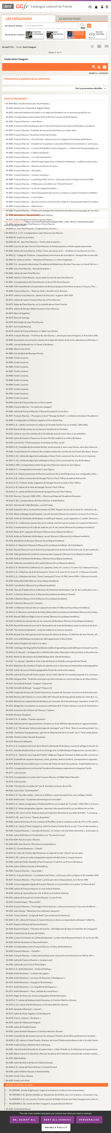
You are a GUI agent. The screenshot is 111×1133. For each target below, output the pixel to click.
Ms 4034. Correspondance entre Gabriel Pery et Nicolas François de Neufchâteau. (42, 117)
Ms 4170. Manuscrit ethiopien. (19, 741)
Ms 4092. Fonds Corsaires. (17, 393)
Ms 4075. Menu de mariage (17, 317)
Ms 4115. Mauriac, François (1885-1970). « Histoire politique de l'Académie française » (43, 496)
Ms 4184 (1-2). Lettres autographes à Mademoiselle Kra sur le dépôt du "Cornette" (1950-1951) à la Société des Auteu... (53, 803)
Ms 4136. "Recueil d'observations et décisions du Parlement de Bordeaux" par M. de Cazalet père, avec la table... (53, 589)
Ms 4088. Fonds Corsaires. (17, 375)
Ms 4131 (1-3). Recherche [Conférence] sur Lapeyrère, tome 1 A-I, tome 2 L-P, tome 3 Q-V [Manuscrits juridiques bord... (53, 567)
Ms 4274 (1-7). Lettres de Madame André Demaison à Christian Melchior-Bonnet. (41, 1000)
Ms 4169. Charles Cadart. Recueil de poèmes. (26, 737)
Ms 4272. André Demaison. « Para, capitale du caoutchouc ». (32, 991)
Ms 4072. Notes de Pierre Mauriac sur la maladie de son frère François (36, 304)
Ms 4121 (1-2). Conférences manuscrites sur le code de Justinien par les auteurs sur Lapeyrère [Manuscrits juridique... (53, 522)
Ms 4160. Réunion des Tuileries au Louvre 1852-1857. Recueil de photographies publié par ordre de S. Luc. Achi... (53, 696)
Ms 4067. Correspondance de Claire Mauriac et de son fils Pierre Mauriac (38, 282)
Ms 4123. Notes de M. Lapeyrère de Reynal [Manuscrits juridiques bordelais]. (39, 531)
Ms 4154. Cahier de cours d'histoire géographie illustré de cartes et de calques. (40, 670)
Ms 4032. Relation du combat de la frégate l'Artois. (28, 108)
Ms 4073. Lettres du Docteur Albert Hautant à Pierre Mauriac (32, 308)
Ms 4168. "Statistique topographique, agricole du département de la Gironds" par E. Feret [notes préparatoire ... (53, 732)
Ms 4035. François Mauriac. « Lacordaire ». (24, 121)
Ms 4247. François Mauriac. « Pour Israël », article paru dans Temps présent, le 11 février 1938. (47, 879)
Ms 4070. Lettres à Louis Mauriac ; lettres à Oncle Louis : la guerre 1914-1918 (39, 295)
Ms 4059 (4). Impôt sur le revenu (20, 237)
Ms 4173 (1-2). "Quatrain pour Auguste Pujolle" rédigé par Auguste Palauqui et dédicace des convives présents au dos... (53, 754)
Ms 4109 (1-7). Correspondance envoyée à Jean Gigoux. (30, 469)
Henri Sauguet (29, 47)
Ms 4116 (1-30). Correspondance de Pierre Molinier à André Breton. (35, 500)
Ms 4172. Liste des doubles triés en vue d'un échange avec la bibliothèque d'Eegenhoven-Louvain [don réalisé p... (53, 750)
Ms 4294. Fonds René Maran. (18, 1109)
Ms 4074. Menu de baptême (18, 313)
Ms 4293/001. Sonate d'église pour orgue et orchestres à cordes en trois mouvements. (46, 1090)
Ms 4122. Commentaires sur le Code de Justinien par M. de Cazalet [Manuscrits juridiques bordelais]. (50, 527)
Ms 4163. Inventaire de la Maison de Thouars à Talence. (30, 710)
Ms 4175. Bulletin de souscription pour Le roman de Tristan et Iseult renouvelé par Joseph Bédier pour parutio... (53, 763)
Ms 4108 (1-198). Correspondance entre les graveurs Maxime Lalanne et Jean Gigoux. (43, 464)
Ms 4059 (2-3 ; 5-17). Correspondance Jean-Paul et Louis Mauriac (34, 233)
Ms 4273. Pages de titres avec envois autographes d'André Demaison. (36, 995)
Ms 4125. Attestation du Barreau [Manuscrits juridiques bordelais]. (35, 540)
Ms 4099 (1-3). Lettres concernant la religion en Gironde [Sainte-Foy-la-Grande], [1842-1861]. (47, 424)
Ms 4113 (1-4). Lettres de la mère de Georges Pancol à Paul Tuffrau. (35, 487)
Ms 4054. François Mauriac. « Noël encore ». (25, 206)
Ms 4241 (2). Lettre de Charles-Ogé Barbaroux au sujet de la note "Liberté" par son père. (44, 853)
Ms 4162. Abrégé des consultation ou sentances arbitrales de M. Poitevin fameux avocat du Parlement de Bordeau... (53, 705)
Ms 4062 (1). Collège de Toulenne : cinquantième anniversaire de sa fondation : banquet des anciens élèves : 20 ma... (53, 255)
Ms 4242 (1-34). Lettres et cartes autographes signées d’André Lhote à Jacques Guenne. (44, 857)
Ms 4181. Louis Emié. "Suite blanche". (22, 790)
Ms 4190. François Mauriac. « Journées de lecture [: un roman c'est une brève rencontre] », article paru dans (53, 830)
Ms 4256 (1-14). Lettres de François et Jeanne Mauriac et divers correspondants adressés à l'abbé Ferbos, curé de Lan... (52, 919)
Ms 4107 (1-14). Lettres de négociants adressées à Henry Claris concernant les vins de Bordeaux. (48, 460)
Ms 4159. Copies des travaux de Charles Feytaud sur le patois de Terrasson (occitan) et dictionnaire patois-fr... (53, 692)
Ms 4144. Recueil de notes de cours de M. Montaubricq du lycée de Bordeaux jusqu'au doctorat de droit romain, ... (53, 625)
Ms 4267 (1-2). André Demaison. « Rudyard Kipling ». (29, 969)
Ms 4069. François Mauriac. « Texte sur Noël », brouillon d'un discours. (37, 291)
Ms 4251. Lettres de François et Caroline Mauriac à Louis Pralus (34, 897)
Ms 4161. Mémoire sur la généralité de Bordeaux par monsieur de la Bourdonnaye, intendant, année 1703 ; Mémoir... (53, 701)
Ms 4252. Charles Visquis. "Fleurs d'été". (23, 902)
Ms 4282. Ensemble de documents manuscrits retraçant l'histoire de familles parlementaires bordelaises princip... (52, 1035)
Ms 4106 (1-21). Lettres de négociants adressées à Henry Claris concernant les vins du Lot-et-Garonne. (51, 456)
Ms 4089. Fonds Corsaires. (17, 380)
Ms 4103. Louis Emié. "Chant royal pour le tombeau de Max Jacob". (35, 442)
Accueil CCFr (8, 47)
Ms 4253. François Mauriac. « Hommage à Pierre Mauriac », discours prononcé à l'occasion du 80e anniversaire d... (52, 906)
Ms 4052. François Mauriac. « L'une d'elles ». (25, 197)
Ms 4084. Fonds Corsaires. (17, 357)
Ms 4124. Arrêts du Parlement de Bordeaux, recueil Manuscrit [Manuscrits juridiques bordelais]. (48, 536)
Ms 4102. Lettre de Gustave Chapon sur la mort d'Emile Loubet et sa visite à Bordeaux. (44, 438)
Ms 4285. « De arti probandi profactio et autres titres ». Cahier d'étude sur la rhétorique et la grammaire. (52, 1049)
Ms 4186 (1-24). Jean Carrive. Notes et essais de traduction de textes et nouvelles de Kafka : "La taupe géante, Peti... (53, 812)
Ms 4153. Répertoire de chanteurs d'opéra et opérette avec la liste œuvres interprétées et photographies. (52, 665)
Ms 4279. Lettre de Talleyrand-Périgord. (23, 1022)
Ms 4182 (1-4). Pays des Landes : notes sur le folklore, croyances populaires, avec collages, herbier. (49, 795)
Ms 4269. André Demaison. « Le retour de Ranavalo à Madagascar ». (35, 977)
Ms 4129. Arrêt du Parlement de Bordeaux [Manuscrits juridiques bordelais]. (39, 558)
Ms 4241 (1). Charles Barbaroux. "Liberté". (24, 848)
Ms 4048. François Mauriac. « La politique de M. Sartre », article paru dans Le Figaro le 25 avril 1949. (50, 179)
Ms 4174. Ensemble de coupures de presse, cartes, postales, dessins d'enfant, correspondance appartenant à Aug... (53, 759)
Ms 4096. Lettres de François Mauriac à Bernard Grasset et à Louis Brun (37, 411)
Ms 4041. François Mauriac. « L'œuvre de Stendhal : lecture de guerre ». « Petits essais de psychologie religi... (53, 148)
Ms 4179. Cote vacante (16, 781)
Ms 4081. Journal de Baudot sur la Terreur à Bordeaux (29, 344)
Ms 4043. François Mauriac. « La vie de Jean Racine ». (29, 157)
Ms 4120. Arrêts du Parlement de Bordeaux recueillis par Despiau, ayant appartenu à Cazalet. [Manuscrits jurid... (53, 518)
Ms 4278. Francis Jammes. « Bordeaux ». (23, 1018)
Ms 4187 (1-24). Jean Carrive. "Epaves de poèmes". (28, 817)
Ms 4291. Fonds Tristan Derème (19, 1076)
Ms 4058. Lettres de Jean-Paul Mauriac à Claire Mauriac (30, 224)
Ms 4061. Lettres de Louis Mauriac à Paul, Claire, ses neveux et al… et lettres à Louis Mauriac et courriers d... (52, 250)
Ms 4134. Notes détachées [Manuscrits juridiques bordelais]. (32, 580)
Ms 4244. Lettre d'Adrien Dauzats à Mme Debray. (27, 866)
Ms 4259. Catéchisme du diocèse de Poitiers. (25, 933)
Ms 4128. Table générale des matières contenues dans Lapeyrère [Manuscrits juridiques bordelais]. (49, 554)
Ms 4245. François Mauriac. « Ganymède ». (24, 870)
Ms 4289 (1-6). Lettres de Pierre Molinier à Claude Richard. (31, 1067)
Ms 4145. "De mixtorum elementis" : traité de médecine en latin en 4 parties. (39, 630)
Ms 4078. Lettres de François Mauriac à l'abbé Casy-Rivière (32, 331)
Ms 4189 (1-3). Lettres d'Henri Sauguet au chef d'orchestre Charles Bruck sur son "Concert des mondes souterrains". (53, 826)
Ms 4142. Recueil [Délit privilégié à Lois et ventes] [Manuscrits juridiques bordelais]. (43, 616)
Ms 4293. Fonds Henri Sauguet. (19, 1085)
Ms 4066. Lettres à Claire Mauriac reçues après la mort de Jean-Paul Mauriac (40, 277)
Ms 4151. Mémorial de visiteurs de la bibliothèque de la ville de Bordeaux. (38, 656)
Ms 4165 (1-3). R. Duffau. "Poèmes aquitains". (26, 719)
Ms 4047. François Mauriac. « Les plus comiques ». (28, 175)
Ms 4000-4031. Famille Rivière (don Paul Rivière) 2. (28, 103)
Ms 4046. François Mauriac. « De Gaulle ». (24, 170)
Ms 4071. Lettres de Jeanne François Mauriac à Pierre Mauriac (33, 299)
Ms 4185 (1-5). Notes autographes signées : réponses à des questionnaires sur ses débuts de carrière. (50, 808)
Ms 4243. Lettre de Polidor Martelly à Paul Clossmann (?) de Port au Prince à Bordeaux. (44, 861)
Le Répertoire (70, 19)
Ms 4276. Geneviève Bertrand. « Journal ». (24, 1009)
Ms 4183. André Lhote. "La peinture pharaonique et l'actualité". (34, 799)
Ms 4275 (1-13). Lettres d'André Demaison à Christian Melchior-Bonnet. (37, 1004)
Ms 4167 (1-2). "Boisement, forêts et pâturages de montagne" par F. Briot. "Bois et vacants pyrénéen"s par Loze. (53, 728)
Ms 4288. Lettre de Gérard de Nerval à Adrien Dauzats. (29, 1062)
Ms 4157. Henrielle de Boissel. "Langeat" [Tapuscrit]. (29, 683)
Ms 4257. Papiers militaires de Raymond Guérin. (27, 924)
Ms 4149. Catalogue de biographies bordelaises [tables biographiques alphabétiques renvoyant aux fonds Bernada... (53, 647)
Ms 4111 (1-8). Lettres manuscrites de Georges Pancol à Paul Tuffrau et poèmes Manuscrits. (46, 478)
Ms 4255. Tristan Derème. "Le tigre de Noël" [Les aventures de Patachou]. (38, 915)
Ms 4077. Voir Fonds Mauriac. (19, 326)
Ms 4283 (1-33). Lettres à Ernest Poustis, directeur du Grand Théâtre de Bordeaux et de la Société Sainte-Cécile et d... (53, 1040)
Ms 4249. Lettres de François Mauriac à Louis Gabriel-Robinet (33, 888)
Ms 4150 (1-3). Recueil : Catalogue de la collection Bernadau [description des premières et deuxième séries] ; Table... (53, 652)
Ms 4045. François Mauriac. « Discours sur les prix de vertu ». (32, 166)
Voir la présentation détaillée (88, 88)
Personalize (89, 1119)
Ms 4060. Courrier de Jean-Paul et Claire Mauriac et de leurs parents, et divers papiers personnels (49, 246)
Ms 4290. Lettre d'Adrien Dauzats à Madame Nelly (27, 1071)
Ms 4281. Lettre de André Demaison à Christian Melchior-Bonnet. (34, 1031)
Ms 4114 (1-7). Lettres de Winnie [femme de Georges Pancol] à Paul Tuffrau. (39, 491)
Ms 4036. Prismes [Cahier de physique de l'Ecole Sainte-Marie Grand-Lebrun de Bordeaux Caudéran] (50, 125)
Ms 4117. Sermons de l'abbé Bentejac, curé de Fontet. (29, 505)
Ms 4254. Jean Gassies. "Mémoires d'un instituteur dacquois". (33, 911)
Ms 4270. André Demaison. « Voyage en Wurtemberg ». (29, 982)
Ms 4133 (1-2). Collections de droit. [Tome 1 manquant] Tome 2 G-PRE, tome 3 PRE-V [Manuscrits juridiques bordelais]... (53, 576)
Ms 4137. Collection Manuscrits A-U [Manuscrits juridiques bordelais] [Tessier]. (41, 594)
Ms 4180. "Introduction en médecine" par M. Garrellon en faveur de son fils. (39, 786)
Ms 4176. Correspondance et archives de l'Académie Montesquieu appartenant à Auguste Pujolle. (49, 768)
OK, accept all (24, 1119)
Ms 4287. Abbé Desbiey (16, 1058)
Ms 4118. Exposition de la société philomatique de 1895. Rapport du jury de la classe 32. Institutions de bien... (53, 509)
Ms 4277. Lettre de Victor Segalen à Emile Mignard (28, 1013)
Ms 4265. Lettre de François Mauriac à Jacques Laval (29, 960)
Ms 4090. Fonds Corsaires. (17, 384)
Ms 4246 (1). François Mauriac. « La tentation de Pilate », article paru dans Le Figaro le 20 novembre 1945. (52, 875)
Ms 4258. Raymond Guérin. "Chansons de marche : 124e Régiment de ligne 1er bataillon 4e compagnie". (52, 928)
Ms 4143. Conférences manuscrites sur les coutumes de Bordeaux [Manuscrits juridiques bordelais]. (50, 621)
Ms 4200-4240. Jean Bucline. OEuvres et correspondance (31, 844)
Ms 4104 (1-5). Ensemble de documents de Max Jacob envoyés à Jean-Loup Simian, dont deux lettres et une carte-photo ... (53, 447)
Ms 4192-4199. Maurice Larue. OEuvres (23, 839)
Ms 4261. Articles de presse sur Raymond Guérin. (27, 942)
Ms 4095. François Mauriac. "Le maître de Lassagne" (29, 406)
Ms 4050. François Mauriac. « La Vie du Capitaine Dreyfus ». (32, 188)
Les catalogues (19, 18)
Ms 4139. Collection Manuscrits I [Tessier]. (24, 603)
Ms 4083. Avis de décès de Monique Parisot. (25, 353)
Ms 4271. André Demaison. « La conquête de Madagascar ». (32, 986)
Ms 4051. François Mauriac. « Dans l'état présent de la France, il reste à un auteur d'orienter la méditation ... (53, 192)
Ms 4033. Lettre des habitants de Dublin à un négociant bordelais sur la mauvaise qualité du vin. (48, 112)
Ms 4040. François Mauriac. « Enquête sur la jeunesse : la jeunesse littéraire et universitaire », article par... (52, 143)
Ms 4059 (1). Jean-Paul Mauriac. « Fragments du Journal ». (32, 228)
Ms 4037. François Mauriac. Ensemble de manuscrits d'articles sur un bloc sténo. (41, 130)
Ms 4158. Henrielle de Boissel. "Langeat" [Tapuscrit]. (29, 688)
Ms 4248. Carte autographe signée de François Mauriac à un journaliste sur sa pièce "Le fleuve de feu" (51, 884)
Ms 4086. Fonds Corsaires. (17, 366)
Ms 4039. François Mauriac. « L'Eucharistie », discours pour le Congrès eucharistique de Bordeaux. (49, 139)
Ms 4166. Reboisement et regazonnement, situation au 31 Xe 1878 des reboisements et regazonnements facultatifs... (53, 723)
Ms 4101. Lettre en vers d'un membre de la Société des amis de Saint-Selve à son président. (46, 433)
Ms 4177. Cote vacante (16, 772)
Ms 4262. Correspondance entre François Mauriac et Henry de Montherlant (39, 946)
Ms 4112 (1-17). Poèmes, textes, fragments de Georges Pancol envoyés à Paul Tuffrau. (43, 482)
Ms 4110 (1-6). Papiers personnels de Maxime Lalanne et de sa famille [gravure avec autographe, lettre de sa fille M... (53, 473)
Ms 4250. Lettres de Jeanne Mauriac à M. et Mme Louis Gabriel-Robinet (37, 893)
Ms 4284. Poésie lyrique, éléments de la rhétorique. (28, 1044)
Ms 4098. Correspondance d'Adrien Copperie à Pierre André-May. (34, 420)
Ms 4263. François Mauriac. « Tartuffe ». (23, 951)
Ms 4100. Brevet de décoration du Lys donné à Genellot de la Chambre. (37, 429)
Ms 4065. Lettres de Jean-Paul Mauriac (23, 273)
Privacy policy (56, 1127)
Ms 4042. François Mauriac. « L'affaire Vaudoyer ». (28, 152)
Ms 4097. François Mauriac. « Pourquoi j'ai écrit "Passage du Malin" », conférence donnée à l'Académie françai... (53, 415)
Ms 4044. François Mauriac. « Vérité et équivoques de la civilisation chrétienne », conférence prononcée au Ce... (53, 161)
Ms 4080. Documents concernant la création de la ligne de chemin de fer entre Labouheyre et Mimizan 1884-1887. (53, 340)
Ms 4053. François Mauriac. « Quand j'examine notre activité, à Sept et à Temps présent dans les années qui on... (53, 201)
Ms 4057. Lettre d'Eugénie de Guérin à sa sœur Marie (29, 219)
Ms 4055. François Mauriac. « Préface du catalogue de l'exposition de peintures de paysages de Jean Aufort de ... (53, 210)
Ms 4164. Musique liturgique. (18, 714)
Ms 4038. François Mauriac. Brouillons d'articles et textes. (31, 134)
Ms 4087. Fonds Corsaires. (17, 371)
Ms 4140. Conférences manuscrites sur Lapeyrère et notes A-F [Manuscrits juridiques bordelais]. (48, 607)
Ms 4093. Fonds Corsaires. (17, 398)
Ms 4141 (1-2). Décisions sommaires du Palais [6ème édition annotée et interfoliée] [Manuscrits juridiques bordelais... (53, 612)
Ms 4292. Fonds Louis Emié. (18, 1080)
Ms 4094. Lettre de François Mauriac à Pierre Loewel (29, 402)
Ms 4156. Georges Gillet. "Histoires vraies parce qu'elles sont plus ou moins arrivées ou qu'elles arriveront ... (53, 679)
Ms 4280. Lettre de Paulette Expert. (21, 1027)
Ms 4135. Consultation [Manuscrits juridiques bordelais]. (31, 585)
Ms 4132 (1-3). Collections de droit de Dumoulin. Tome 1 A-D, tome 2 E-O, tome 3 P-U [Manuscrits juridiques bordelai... (53, 572)
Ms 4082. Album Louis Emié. (18, 348)
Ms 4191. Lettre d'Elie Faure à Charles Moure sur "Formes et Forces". (35, 835)
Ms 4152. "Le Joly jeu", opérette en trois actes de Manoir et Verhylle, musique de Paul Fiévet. (46, 661)
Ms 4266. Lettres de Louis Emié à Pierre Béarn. (26, 964)
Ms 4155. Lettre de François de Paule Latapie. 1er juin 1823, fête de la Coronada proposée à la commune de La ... (53, 674)
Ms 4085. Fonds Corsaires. (17, 362)
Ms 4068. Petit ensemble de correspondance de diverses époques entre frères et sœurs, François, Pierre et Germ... (52, 286)
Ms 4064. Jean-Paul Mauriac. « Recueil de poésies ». (28, 268)
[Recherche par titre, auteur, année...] (52, 25)
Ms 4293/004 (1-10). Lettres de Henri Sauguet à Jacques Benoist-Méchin (40, 1103)
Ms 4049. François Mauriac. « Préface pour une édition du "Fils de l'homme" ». (40, 183)
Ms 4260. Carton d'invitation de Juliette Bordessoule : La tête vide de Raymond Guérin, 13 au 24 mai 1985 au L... (53, 937)
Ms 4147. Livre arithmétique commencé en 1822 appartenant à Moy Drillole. (39, 638)
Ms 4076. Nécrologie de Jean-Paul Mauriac (25, 322)
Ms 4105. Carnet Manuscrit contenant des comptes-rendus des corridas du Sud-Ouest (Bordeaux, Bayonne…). (53, 451)
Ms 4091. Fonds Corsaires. (17, 389)
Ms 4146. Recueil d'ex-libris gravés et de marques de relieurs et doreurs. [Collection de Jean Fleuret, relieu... (53, 634)
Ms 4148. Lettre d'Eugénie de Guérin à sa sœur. (26, 643)
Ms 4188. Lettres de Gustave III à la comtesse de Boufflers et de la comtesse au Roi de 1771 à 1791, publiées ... (53, 821)
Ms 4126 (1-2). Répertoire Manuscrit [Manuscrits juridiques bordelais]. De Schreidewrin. (44, 545)
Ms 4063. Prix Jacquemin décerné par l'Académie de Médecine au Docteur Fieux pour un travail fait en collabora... (53, 264)
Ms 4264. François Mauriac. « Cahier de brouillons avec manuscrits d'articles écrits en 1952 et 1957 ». (50, 955)
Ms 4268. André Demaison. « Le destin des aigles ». (28, 973)
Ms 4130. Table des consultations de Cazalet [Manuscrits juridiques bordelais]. (40, 563)
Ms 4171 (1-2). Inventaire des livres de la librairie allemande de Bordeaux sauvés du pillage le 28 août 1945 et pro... (53, 745)
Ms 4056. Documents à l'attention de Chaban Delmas (29, 215)
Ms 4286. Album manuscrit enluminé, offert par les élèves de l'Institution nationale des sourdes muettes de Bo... (53, 1053)
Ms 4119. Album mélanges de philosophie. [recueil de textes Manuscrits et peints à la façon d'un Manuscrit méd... (53, 514)
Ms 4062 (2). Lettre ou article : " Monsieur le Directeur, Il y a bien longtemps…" (40, 259)
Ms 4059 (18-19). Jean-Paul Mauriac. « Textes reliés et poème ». (33, 241)
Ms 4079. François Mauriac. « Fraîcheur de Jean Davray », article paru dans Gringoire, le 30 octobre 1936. (52, 335)
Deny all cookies (57, 1119)
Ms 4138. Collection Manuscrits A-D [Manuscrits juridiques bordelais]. (36, 598)
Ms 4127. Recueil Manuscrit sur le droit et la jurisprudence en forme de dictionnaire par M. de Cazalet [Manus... (53, 549)
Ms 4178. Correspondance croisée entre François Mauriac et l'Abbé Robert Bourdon (42, 777)
